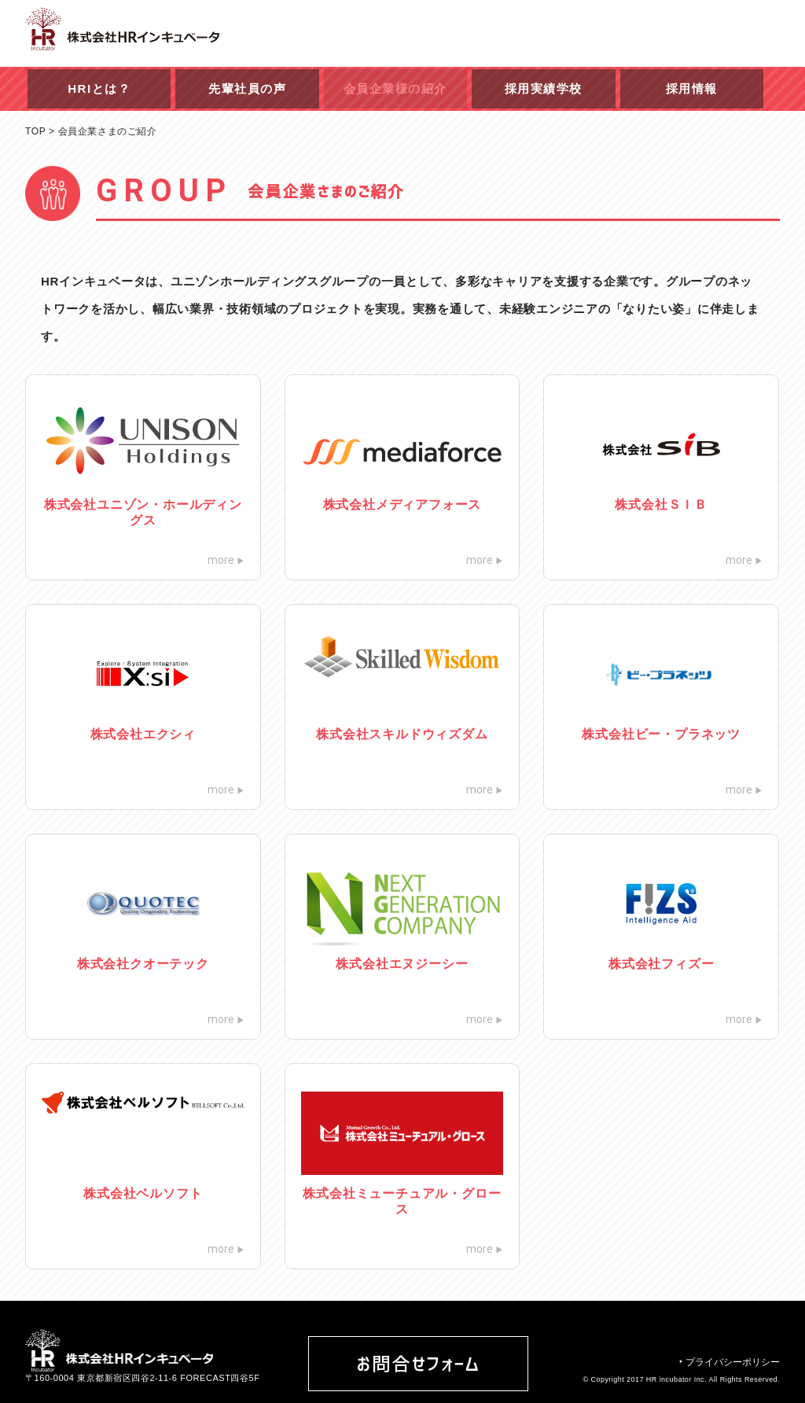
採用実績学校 (544, 88)
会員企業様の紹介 (395, 88)
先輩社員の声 (247, 88)
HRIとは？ (99, 88)
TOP (35, 131)
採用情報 (692, 88)
